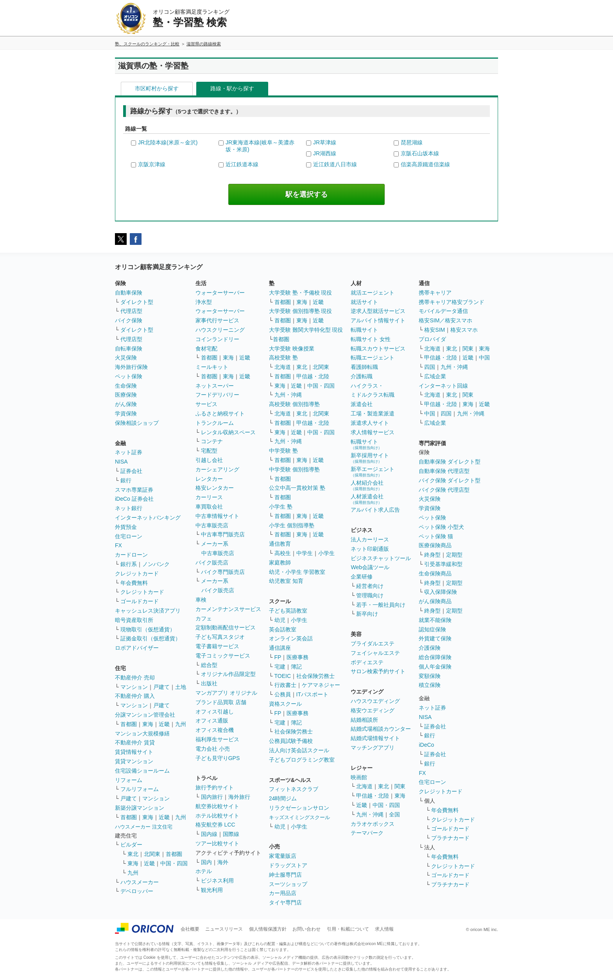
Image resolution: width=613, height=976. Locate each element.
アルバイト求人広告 (375, 510)
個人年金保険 (435, 666)
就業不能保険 (435, 620)
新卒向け (367, 614)
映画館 (359, 777)
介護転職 (362, 376)
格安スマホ (464, 330)
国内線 (209, 834)
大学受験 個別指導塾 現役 (300, 311)
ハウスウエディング (375, 701)
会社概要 (190, 929)
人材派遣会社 (367, 499)
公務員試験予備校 (291, 741)
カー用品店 (282, 893)
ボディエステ (367, 662)
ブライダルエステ (372, 643)
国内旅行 (212, 797)
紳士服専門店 (285, 875)
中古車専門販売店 (223, 534)
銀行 (125, 480)
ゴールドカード (139, 601)
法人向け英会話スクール (299, 750)
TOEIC (282, 676)
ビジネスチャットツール (381, 558)
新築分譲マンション (139, 808)
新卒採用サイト (370, 458)
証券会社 (131, 471)
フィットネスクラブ (293, 789)
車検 (200, 600)
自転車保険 (128, 348)
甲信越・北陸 (312, 376)
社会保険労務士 (315, 676)
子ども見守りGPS (217, 758)
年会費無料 (134, 583)
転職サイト (364, 330)
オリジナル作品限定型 (228, 674)
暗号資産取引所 (134, 620)
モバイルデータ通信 (443, 311)
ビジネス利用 (217, 880)
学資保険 (126, 413)
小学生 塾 (280, 506)
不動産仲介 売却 (135, 677)
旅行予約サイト (214, 787)
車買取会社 (209, 506)
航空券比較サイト (217, 806)
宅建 (279, 666)
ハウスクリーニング (220, 330)
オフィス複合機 (214, 730)
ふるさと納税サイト (220, 413)
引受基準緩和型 (443, 564)
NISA (121, 461)
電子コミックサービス (222, 655)
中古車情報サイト (217, 516)
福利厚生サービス (217, 739)
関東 (399, 786)
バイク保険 (128, 320)
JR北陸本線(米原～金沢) (167, 142)
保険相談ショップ (137, 423)
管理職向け (370, 595)
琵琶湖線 (412, 142)
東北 (132, 854)
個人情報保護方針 (268, 929)
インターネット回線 (443, 386)
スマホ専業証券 (134, 490)
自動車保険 (128, 292)
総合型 (209, 665)
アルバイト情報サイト (378, 320)
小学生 (326, 553)
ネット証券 (128, 452)
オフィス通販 (211, 720)
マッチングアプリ (372, 747)
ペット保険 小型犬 (441, 527)
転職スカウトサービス (378, 348)
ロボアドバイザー (137, 648)
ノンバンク (156, 564)
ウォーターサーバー (220, 292)
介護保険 (430, 648)
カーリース (209, 497)
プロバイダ (432, 339)
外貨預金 (126, 527)
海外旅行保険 (131, 367)
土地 (180, 687)
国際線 (231, 834)
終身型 (432, 555)
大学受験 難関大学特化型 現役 (306, 330)
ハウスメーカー (139, 882)
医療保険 (126, 395)
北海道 (282, 367)
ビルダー (131, 844)
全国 (394, 814)
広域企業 (435, 376)
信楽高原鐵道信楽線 (425, 164)
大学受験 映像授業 (291, 348)
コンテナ (212, 441)
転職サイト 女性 (371, 339)
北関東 (152, 854)
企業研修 (362, 576)
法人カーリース (370, 539)
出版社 (209, 683)
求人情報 (384, 929)
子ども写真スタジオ (220, 637)
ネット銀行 (128, 508)
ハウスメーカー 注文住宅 (143, 827)
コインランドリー (217, 339)
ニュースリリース (224, 929)
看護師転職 (364, 367)
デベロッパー (136, 891)
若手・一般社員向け (380, 605)
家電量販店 (282, 856)
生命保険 (126, 386)
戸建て (161, 687)
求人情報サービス (372, 432)
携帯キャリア (435, 292)
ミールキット (211, 367)
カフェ (203, 618)
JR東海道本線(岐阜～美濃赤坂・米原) (260, 146)
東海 (147, 724)
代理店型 (131, 311)
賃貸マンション (134, 761)
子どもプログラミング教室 (302, 760)
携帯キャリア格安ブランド (451, 302)
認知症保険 (432, 629)
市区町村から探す (157, 88)
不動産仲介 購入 (135, 696)
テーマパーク (367, 833)
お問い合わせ (306, 929)
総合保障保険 (435, 657)
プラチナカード (450, 838)
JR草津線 (324, 142)
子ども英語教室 (288, 611)
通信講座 (280, 648)
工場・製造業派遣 (372, 413)
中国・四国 (174, 863)
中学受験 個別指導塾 (294, 469)
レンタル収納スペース (228, 432)
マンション (134, 687)
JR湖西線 (324, 153)
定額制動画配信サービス (225, 627)
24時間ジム (283, 798)
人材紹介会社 (367, 485)
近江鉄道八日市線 (335, 164)
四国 (429, 367)
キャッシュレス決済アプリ (148, 611)
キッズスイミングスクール (299, 817)
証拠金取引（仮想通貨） (150, 638)
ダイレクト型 (136, 302)
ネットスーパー (214, 386)
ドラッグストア (288, 865)
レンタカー (209, 479)
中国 (484, 357)
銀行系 (128, 564)
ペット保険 (128, 376)
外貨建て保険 (435, 638)
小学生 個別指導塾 (291, 525)
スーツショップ (288, 884)
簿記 (296, 666)
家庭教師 (280, 562)
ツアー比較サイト (217, 843)
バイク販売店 (211, 562)
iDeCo (426, 745)
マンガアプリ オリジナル (226, 693)
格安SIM (434, 330)
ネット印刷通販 (370, 549)
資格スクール (285, 704)
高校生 (282, 553)
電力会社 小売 (212, 749)
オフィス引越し (214, 711)
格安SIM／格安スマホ (445, 320)
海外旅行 (239, 797)
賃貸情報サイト (134, 752)
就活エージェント (372, 292)
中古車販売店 (211, 525)
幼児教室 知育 (286, 581)
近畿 (164, 724)
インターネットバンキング (148, 517)
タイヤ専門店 (285, 902)
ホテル (203, 871)
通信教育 (280, 544)
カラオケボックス (372, 824)
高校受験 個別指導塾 (294, 404)
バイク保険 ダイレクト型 (449, 480)
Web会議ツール (370, 567)
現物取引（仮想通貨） (147, 629)
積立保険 (430, 685)
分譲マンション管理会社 (145, 715)
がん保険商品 (435, 601)
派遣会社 (362, 404)
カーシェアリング (217, 469)
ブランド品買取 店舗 (220, 702)
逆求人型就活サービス (378, 311)
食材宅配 (206, 348)
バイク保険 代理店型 (444, 490)
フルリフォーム (139, 789)
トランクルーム (214, 423)
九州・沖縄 (288, 395)
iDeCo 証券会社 (134, 499)
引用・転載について (348, 929)
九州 (180, 724)
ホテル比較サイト (217, 815)
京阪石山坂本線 (420, 153)
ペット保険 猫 (436, 536)
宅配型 (209, 451)
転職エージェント (372, 357)
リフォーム (128, 780)
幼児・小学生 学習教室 (297, 572)
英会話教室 (282, 629)
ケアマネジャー (321, 685)
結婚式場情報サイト (375, 738)
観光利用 (212, 890)
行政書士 (285, 685)
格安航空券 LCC (215, 824)
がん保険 (126, 404)
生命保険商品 (435, 573)
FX (118, 545)
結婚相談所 (364, 720)
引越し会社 (209, 460)
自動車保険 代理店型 (444, 471)
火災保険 (126, 357)
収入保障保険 (440, 592)
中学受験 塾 (283, 451)
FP (277, 657)
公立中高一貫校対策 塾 (297, 488)
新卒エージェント (372, 471)
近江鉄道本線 (242, 164)
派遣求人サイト (370, 423)
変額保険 (430, 676)
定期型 (454, 555)
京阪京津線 (151, 164)
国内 (206, 862)
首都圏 (128, 724)
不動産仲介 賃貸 (135, 742)
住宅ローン (128, 536)
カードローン (131, 555)
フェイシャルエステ (375, 653)
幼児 (279, 620)
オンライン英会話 (291, 638)
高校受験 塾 (283, 357)
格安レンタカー (214, 488)
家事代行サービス (217, 320)
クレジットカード (137, 573)
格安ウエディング (372, 710)
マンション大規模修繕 (142, 733)
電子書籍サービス (217, 646)
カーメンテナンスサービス (228, 609)
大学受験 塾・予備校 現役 (300, 292)
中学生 (304, 553)
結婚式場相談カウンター (381, 729)
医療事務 (297, 657)
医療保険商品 (435, 545)
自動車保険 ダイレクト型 (449, 461)
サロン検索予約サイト (378, 671)
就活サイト (364, 302)
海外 (222, 862)
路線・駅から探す (232, 88)
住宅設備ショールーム (142, 770)
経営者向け (370, 586)
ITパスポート (312, 694)
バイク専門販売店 (223, 572)
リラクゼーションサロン (299, 808)
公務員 (282, 694)
